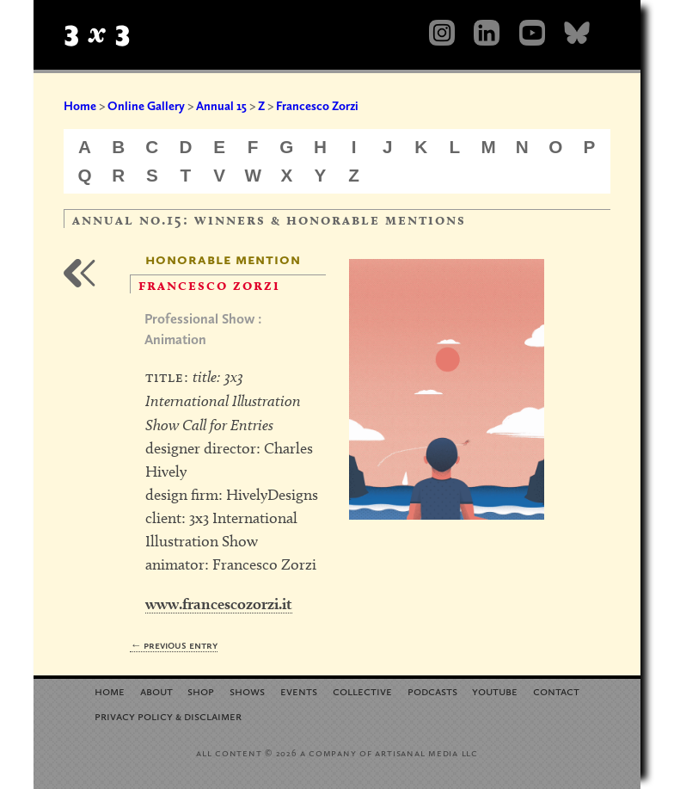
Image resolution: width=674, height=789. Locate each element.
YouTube (495, 690)
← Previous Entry (174, 644)
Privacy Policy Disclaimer (168, 715)
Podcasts (432, 690)
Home (80, 106)
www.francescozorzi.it (218, 604)
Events (298, 690)
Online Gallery (146, 106)
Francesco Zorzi (317, 106)
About (156, 690)
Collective (362, 690)
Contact (556, 690)
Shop (200, 690)
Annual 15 (221, 106)
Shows (247, 690)
